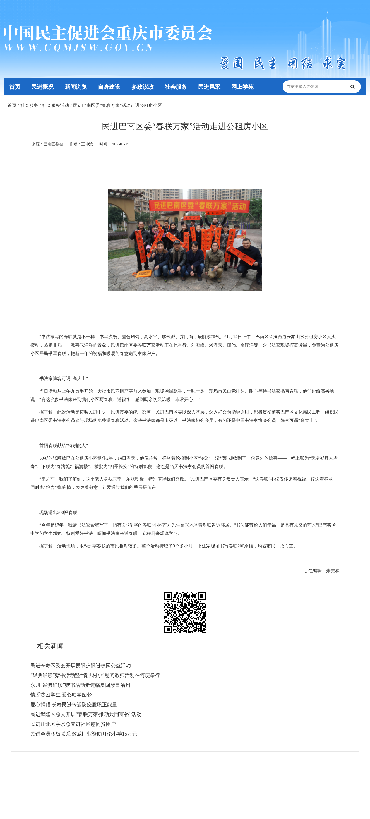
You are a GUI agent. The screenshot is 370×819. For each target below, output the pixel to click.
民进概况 (43, 86)
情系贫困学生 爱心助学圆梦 (61, 695)
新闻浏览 (76, 86)
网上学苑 (243, 86)
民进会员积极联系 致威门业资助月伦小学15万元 (83, 734)
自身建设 (109, 86)
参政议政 (143, 86)
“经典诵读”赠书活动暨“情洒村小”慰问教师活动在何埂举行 (95, 675)
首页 (14, 86)
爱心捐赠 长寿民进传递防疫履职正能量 (73, 704)
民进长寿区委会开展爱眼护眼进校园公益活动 (80, 665)
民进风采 (210, 86)
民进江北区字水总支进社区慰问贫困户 (73, 724)
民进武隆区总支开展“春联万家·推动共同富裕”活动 (85, 714)
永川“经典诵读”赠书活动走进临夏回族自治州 (80, 685)
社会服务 (176, 86)
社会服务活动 (55, 105)
